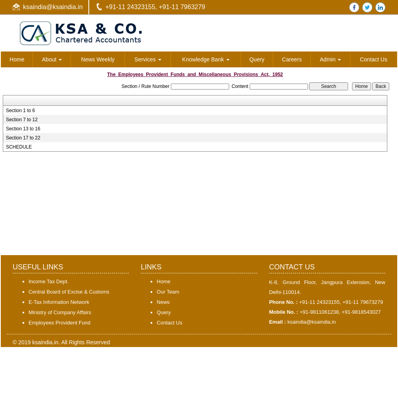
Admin (330, 59)
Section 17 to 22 (23, 138)
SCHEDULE (19, 147)
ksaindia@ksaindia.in (53, 7)
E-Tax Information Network (59, 302)
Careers (292, 59)
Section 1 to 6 (20, 110)
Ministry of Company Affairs (60, 312)
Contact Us (373, 59)
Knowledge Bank (206, 59)
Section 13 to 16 (23, 129)
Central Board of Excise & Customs (69, 292)
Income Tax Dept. (49, 281)
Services (147, 59)
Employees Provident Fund (59, 323)
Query (256, 59)
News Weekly (98, 59)
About (52, 59)
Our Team (168, 292)
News (163, 302)
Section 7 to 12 (22, 119)
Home (17, 59)
